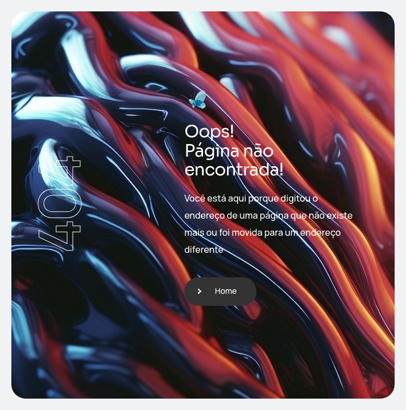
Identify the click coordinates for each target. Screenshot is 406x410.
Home (226, 290)
